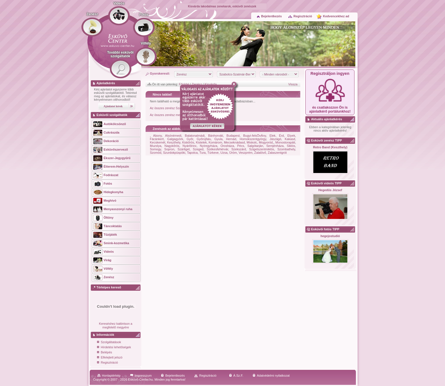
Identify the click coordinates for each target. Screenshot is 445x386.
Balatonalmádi (195, 135)
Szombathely (286, 149)
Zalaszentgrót (277, 152)
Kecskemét (157, 142)
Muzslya (155, 145)
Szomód (155, 152)
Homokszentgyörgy (253, 139)
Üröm (233, 152)
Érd (281, 135)
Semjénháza (275, 145)
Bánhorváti (215, 135)
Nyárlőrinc (189, 145)
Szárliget (184, 149)
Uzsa (224, 152)
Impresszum (141, 375)
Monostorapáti (285, 142)
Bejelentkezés (269, 16)
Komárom (215, 142)
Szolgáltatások (109, 342)
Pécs (240, 145)
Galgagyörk (175, 139)
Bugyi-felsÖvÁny (254, 135)
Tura (203, 152)
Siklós (291, 145)
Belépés (104, 353)
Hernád (231, 139)
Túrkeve (213, 152)
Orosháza (227, 145)
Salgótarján (255, 145)
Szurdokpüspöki (174, 152)
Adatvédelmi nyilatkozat (271, 375)
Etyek (291, 135)
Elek (272, 135)
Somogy (155, 149)
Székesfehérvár (217, 149)
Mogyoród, (266, 142)
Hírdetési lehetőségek (114, 347)
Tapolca (192, 152)
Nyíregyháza (208, 145)
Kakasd (290, 139)
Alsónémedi (173, 135)
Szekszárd (238, 149)
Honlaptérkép (108, 375)
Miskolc (252, 142)
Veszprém (246, 152)
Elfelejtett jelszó (109, 358)
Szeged (198, 149)
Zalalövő (260, 152)
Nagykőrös (172, 145)
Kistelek (201, 142)
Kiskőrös (188, 142)
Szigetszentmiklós (261, 149)
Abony (157, 135)
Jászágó (275, 139)
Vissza (292, 84)
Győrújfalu (204, 139)
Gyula (218, 139)
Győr (190, 139)
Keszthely (173, 142)
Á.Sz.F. (236, 375)
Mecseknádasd (234, 142)
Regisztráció (300, 16)
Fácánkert (157, 139)
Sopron (169, 149)
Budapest (233, 135)
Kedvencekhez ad (336, 16)
